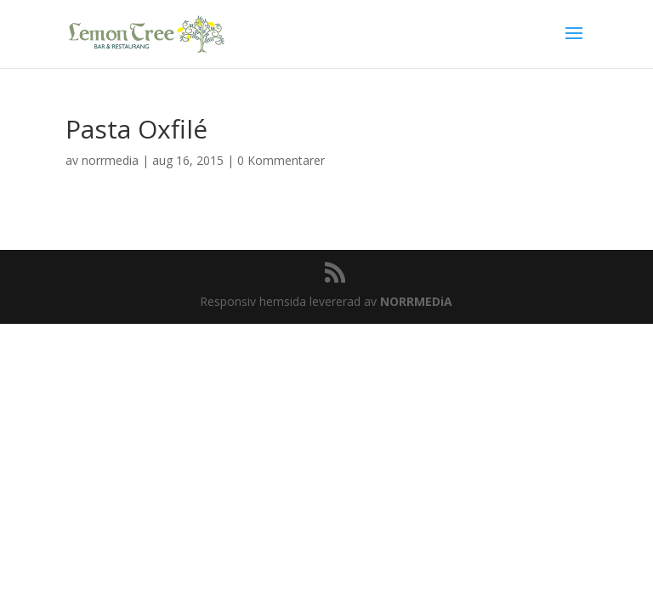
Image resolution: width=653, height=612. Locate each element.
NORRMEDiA (416, 301)
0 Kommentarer (281, 160)
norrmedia (110, 160)
